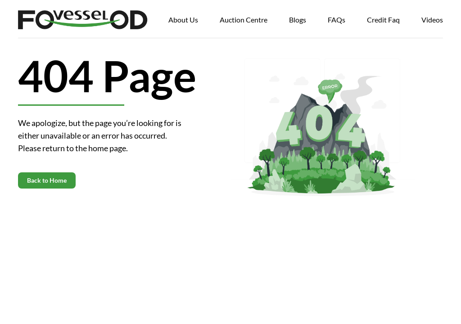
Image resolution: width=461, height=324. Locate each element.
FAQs (336, 19)
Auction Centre (243, 19)
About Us (183, 19)
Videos (432, 19)
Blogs (297, 19)
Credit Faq (383, 19)
